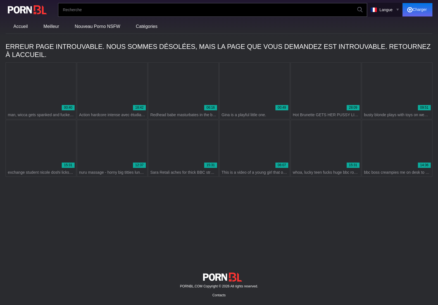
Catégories (146, 26)
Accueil (20, 26)
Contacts (218, 295)
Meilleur (51, 26)
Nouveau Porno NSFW (97, 26)
